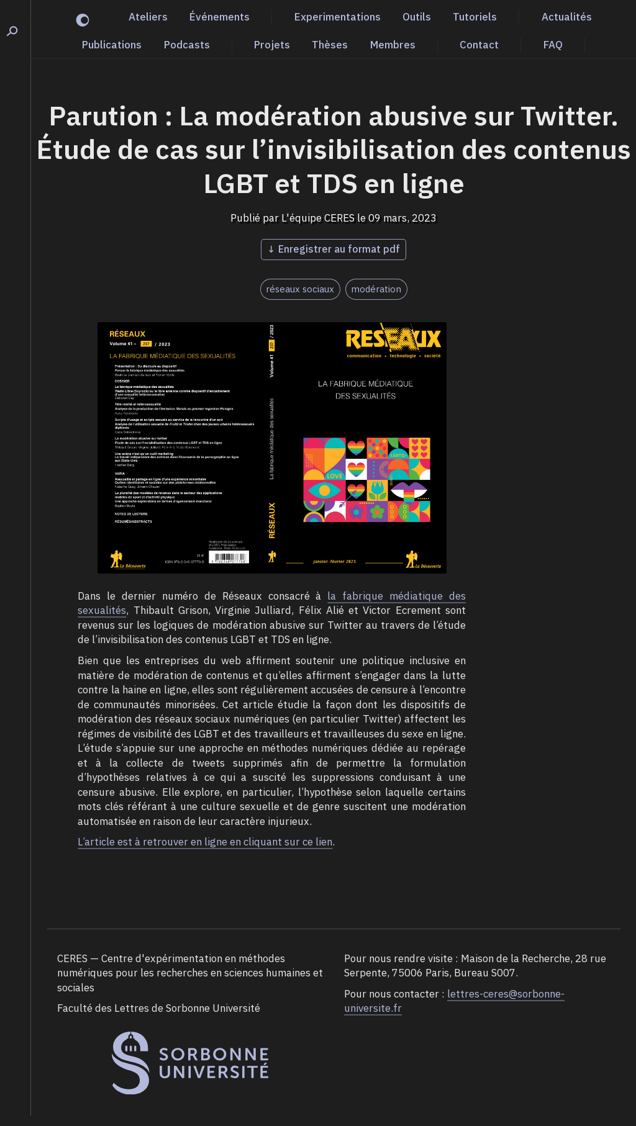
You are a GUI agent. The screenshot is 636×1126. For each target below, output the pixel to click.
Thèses (330, 45)
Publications (112, 45)
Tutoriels (475, 17)
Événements (219, 17)
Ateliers (148, 17)
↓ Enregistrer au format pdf (333, 249)
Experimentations (337, 17)
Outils (416, 17)
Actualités (567, 17)
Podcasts (187, 45)
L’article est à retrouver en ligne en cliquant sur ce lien (205, 842)
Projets (272, 45)
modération (376, 289)
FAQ (553, 45)
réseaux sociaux (300, 289)
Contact (479, 45)
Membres (393, 45)
